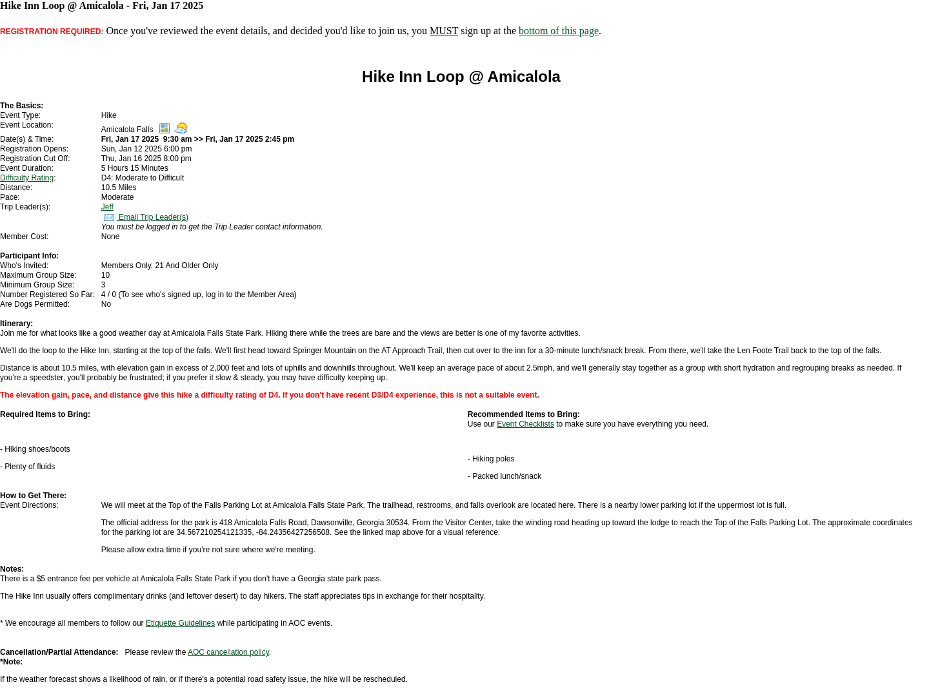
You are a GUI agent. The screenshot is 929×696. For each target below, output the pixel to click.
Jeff (107, 206)
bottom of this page (559, 30)
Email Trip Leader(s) (144, 217)
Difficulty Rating (27, 177)
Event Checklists (525, 424)
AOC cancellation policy (228, 652)
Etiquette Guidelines (180, 623)
